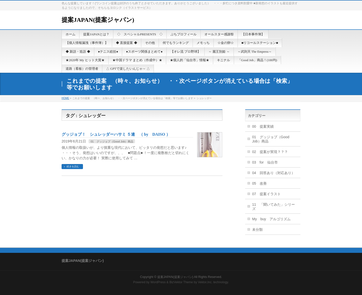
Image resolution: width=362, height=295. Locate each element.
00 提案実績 (263, 126)
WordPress (158, 282)
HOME (65, 98)
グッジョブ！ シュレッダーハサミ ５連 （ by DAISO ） (116, 134)
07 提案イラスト (266, 194)
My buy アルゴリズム (271, 219)
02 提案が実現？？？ (270, 152)
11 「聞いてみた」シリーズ (273, 206)
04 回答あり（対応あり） (273, 173)
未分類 (257, 230)
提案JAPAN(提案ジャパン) (98, 20)
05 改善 (259, 183)
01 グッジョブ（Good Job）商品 (111, 141)
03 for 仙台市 (265, 162)
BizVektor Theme (181, 282)
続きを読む (73, 166)
